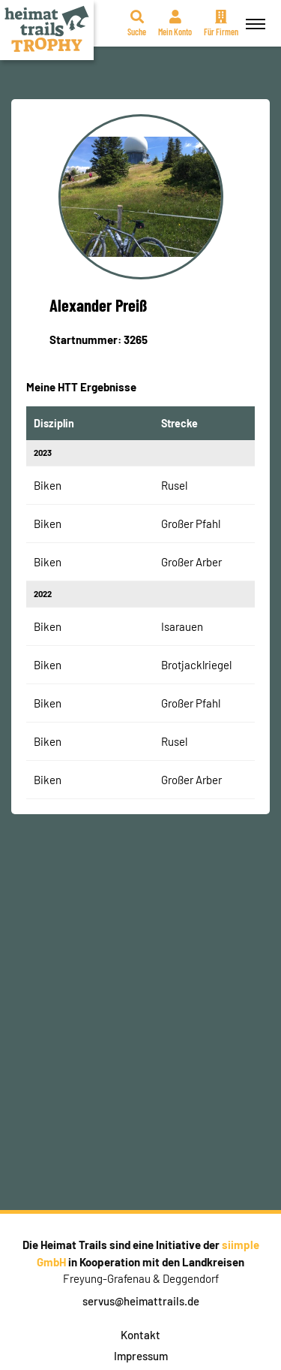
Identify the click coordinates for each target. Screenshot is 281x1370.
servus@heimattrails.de (140, 1301)
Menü (253, 15)
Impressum (141, 1355)
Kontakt (140, 1334)
